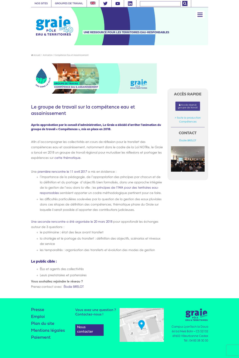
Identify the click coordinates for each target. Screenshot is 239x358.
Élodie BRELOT (74, 286)
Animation (47, 55)
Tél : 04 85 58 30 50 (196, 340)
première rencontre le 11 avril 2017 (63, 171)
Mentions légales (48, 330)
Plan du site (42, 323)
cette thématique (67, 158)
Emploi (38, 317)
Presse (37, 310)
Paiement (41, 337)
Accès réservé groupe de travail (188, 106)
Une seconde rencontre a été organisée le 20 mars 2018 (71, 221)
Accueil (35, 55)
